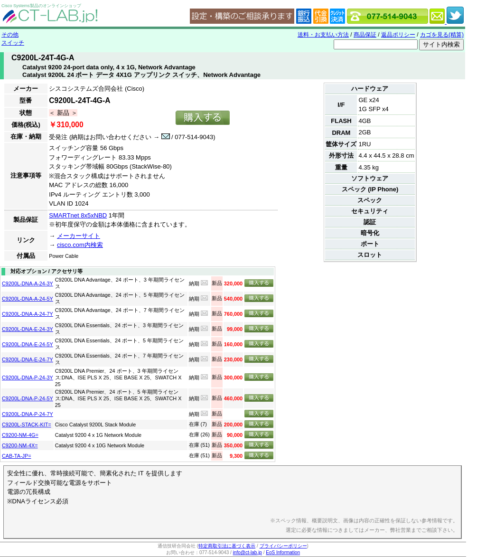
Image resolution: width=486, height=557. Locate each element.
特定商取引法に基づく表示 (226, 545)
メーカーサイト (78, 235)
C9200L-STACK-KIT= (26, 424)
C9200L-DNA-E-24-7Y (27, 359)
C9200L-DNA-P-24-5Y (27, 398)
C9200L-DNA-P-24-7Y (27, 414)
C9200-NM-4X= (20, 445)
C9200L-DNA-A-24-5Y (27, 299)
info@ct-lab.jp (247, 552)
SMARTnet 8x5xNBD (78, 215)
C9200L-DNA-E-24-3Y (27, 329)
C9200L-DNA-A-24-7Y (27, 314)
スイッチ (12, 42)
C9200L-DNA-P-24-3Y (27, 377)
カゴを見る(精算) (442, 34)
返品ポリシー (398, 34)
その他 (10, 34)
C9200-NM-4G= (20, 435)
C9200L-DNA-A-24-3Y (27, 283)
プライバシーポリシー (283, 545)
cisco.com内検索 (80, 244)
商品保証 (365, 34)
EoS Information (283, 552)
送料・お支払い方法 (323, 34)
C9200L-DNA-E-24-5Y (27, 344)
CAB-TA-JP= (16, 456)
